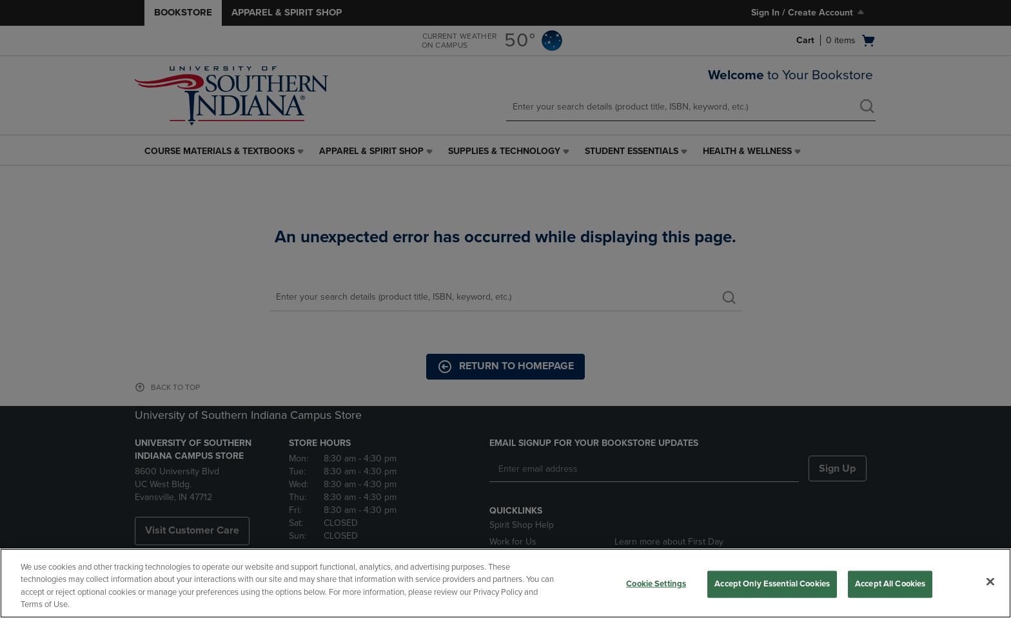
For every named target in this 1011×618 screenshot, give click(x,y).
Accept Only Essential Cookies (772, 584)
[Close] (990, 581)
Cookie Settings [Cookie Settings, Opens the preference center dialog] (656, 584)
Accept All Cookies (890, 584)
